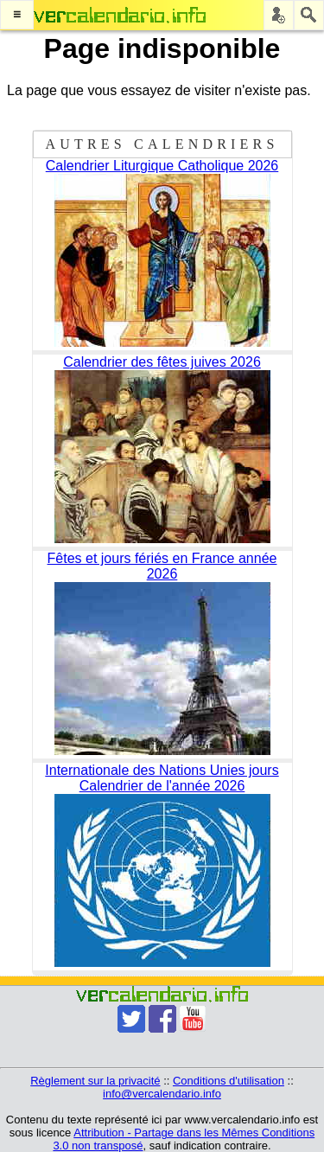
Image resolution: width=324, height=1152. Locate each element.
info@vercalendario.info (162, 1093)
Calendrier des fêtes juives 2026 (162, 362)
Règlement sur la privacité (95, 1080)
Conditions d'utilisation (228, 1080)
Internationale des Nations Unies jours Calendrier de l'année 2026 (161, 778)
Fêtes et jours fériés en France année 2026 (162, 566)
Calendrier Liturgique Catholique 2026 (162, 165)
